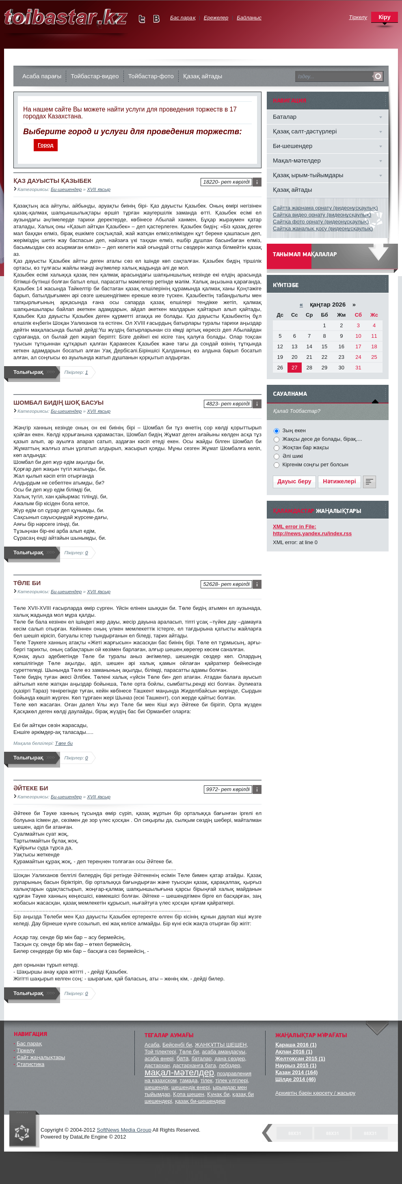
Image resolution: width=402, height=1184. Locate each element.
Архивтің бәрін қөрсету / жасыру (315, 1093)
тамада (188, 1080)
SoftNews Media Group (124, 1130)
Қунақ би (218, 1094)
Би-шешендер (66, 189)
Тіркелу (26, 1050)
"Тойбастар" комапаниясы (24, 1129)
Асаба (152, 1045)
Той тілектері (160, 1052)
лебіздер (229, 1065)
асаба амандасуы (223, 1052)
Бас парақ (29, 1043)
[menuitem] (46, 145)
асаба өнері (159, 1058)
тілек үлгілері (231, 1080)
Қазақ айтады (203, 76)
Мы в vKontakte (156, 19)
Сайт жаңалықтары (41, 1057)
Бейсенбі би (177, 1045)
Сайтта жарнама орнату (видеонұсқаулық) (325, 208)
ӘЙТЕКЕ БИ (30, 788)
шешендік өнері (190, 1087)
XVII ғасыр (98, 189)
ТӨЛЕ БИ (27, 582)
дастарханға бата (194, 1065)
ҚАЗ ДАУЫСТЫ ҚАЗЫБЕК (52, 180)
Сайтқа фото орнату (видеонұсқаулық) (321, 222)
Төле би (64, 743)
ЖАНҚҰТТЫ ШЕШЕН (221, 1045)
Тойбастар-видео (95, 76)
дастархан (157, 1065)
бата (183, 1058)
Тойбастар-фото (151, 76)
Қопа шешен (188, 1094)
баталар (202, 1058)
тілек (206, 1080)
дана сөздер (229, 1058)
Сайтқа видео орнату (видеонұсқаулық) (322, 215)
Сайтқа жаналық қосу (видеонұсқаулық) (323, 228)
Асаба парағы (41, 76)
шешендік (157, 1087)
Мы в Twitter (142, 19)
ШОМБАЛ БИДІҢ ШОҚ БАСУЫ (58, 402)
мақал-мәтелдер (179, 1072)
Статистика (30, 1064)
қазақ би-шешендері (200, 1101)
